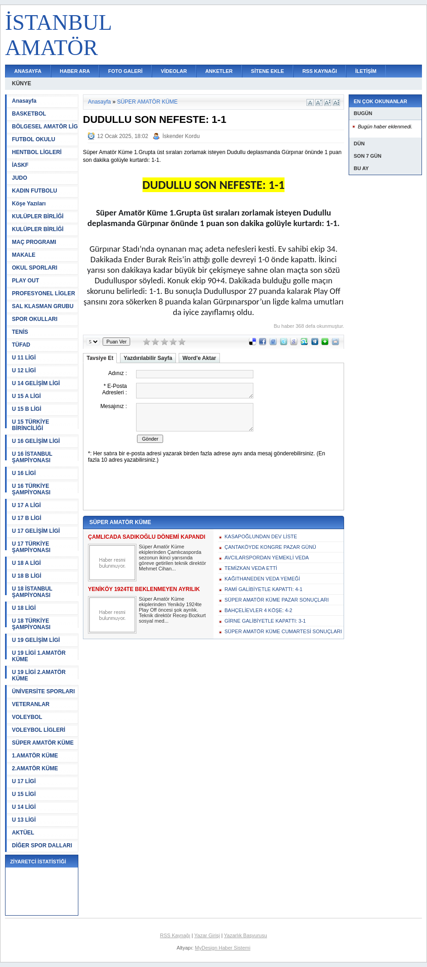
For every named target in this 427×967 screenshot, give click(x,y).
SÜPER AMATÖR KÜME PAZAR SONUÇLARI (276, 599)
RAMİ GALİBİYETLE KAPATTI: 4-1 (263, 589)
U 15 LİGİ (24, 794)
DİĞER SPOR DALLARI (42, 845)
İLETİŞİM (365, 71)
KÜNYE (21, 83)
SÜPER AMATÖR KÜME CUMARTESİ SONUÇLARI (283, 631)
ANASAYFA (28, 71)
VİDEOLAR (174, 71)
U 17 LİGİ (24, 781)
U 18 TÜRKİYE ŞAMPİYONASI (31, 624)
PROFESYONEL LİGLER (43, 293)
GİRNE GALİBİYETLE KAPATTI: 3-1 (265, 621)
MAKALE (23, 255)
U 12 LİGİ (24, 370)
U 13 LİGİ (24, 820)
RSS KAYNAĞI (319, 71)
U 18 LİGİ (24, 608)
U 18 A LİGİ (26, 563)
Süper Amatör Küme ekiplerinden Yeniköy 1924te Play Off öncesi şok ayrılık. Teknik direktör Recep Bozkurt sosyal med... (172, 610)
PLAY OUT (25, 280)
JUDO (19, 178)
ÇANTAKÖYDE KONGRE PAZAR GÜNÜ (270, 547)
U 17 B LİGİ (26, 518)
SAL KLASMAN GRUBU (42, 306)
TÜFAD (21, 345)
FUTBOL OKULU (33, 139)
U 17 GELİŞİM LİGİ (36, 531)
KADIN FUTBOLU (34, 191)
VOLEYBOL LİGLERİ (38, 730)
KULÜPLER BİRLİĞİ (38, 216)
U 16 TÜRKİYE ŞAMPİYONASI (31, 489)
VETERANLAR (30, 704)
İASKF (20, 165)
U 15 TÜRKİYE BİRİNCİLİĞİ (30, 425)
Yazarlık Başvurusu (245, 935)
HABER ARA (75, 71)
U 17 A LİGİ (26, 505)
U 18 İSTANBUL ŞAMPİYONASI (32, 592)
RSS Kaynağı (175, 935)
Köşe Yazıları (29, 203)
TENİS (20, 332)
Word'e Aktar (199, 358)
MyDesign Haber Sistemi (222, 947)
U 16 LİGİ (24, 473)
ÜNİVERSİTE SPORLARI (43, 691)
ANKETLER (219, 71)
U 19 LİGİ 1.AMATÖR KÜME (39, 656)
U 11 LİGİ (24, 357)
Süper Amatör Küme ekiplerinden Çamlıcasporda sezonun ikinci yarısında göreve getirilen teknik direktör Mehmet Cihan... (172, 557)
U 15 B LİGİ (26, 409)
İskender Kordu (180, 136)
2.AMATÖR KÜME (35, 768)
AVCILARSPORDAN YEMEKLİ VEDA (266, 557)
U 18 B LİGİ (26, 576)
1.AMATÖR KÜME (35, 755)
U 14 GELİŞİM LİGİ (36, 383)
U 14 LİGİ (24, 807)
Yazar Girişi (207, 935)
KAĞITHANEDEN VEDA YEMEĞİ (262, 578)
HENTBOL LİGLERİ (36, 152)
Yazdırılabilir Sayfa (148, 358)
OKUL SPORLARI (34, 268)
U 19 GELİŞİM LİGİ (36, 640)
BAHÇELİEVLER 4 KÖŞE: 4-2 (258, 610)
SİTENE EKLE (267, 71)
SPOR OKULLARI (34, 319)
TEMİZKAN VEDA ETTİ (250, 568)
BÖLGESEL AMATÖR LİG (45, 126)
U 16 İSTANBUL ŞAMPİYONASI (32, 457)
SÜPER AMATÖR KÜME (43, 743)
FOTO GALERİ (125, 71)
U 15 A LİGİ (26, 396)
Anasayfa (24, 101)
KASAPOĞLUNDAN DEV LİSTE (260, 536)
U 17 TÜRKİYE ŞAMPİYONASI (31, 547)
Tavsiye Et (100, 358)
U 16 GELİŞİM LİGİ (36, 441)
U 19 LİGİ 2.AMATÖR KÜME (39, 675)
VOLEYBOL (27, 717)
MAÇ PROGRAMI (34, 242)
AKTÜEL (23, 832)
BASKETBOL (29, 114)
